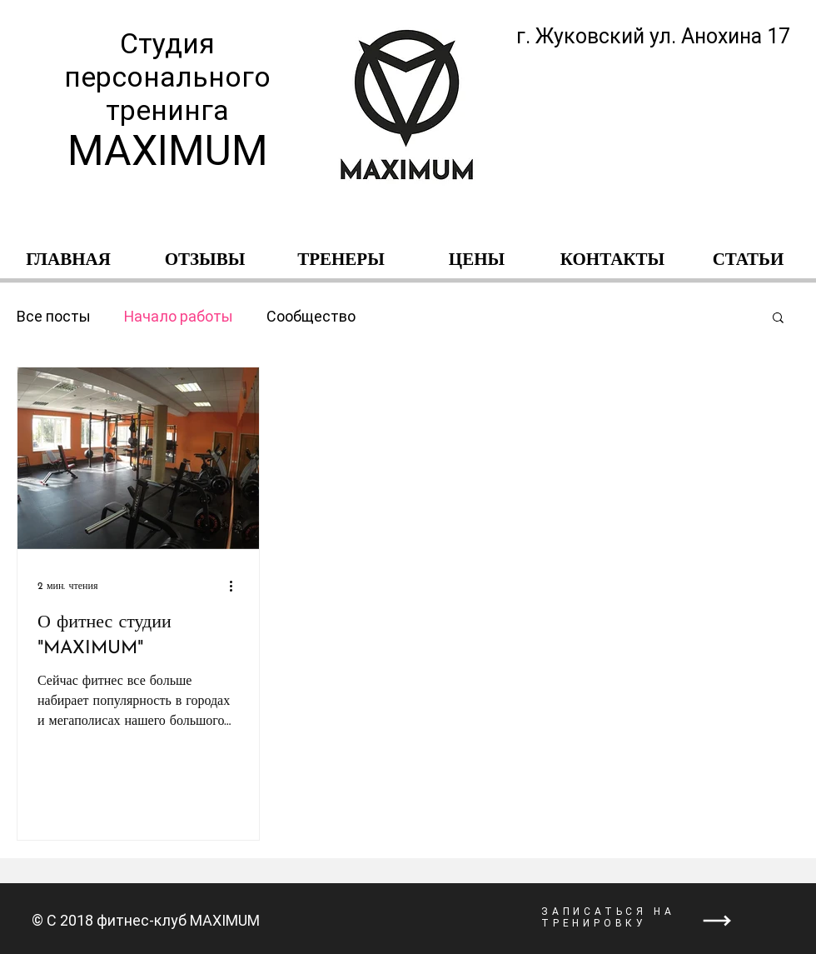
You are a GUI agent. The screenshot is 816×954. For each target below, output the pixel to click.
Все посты (54, 316)
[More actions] (236, 586)
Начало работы (178, 316)
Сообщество (311, 316)
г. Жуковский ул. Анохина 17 (653, 36)
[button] (778, 318)
